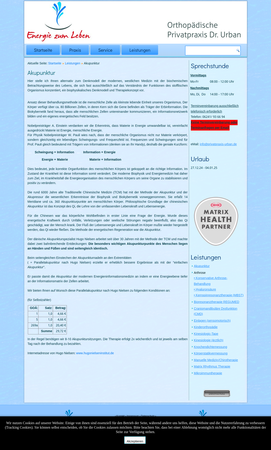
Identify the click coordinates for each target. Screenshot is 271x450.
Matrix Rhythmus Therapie (212, 367)
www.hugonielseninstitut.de (95, 353)
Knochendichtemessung (210, 347)
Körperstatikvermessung (211, 354)
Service (105, 50)
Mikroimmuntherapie (208, 373)
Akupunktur (202, 266)
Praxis (75, 50)
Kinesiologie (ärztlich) (208, 341)
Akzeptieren (135, 441)
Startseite (43, 50)
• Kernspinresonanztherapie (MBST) (219, 296)
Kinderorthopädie (206, 327)
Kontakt (120, 416)
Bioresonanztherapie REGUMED (216, 302)
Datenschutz (148, 416)
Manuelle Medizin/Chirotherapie (216, 360)
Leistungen (139, 50)
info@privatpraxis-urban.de (218, 144)
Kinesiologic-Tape (206, 334)
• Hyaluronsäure (205, 290)
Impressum (133, 416)
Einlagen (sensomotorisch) (212, 321)
